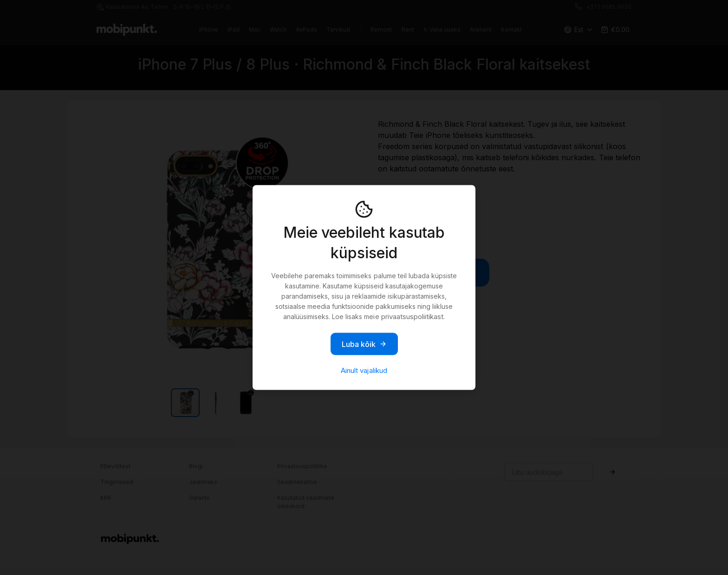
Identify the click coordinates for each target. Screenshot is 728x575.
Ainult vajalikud (364, 370)
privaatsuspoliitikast (412, 316)
